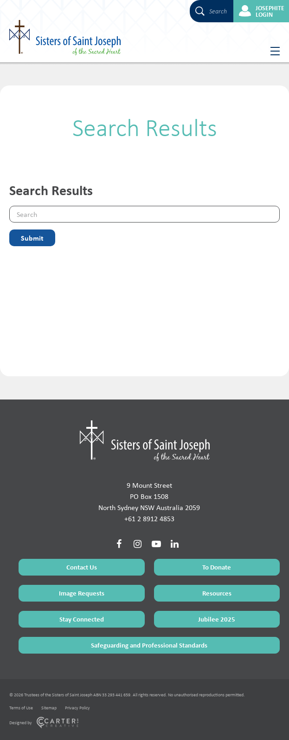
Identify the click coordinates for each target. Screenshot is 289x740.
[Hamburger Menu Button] (271, 51)
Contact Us (81, 567)
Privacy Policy (77, 708)
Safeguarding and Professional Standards (149, 645)
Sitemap (49, 708)
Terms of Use (21, 708)
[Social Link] (119, 544)
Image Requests (81, 593)
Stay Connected (81, 619)
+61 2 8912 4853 (149, 519)
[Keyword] (144, 214)
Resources (216, 593)
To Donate (216, 567)
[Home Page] (145, 440)
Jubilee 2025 (216, 619)
